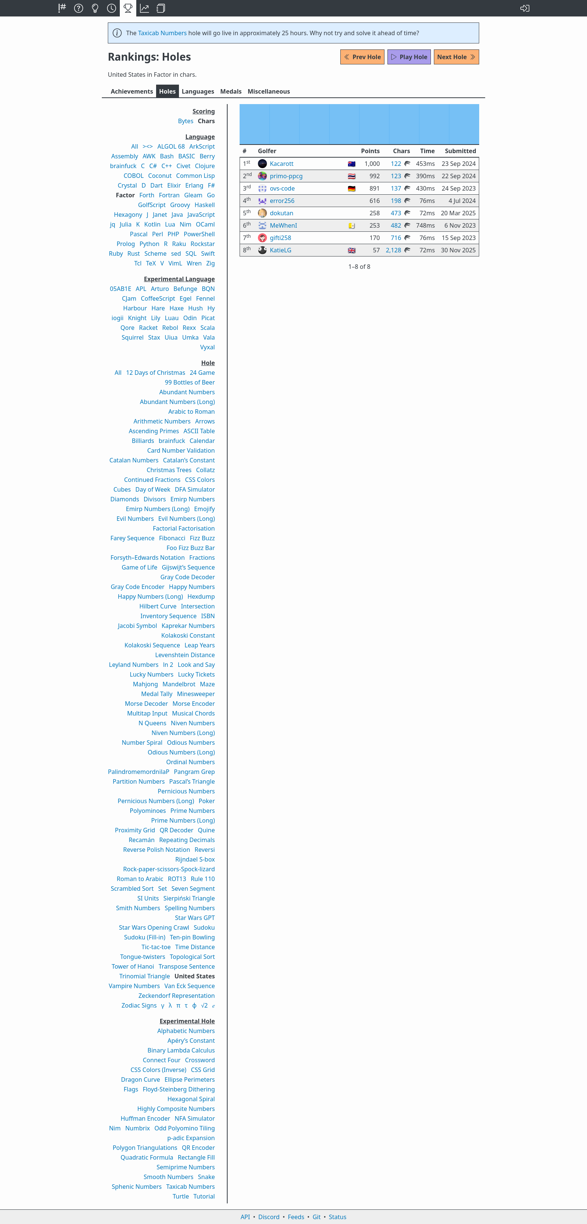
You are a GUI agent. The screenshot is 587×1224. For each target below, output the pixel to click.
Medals (230, 91)
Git (317, 1217)
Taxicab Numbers (162, 33)
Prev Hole (362, 57)
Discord (269, 1217)
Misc (268, 91)
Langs (198, 91)
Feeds (296, 1217)
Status (337, 1217)
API (245, 1217)
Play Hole (409, 57)
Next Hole (456, 57)
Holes (167, 91)
